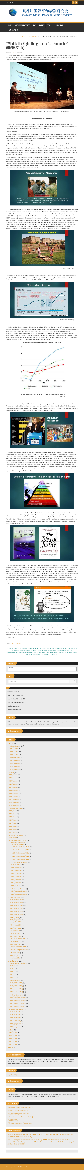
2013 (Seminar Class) (16, 914)
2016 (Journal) (13, 784)
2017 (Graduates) (16, 886)
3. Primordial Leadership (15, 835)
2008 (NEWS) (13, 1032)
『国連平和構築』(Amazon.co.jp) (18, 1120)
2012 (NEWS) (13, 1044)
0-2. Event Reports (14, 746)
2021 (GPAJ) (13, 832)
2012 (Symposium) (15, 1024)
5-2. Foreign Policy (14, 980)
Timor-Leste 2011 (16, 941)
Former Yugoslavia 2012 (18, 946)
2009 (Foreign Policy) (16, 986)
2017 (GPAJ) (13, 823)
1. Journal (11, 773)
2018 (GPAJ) (13, 826)
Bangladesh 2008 (16, 922)
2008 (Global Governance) (18, 997)
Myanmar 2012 (15, 953)
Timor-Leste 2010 (16, 933)
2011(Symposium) (15, 1021)
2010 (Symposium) (15, 1017)
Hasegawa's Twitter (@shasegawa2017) (20, 1107)
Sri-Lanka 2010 (15, 930)
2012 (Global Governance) (18, 1006)
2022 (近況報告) (14, 802)
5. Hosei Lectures (13, 961)
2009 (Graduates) (16, 864)
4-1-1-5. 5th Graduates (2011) (20, 853)
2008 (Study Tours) (15, 920)
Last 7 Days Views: (14, 695)
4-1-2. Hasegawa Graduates (18, 862)
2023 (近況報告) (14, 805)
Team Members (13, 30)
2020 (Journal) (13, 796)
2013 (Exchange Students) (19, 894)
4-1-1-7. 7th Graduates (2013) (20, 859)
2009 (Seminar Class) (16, 902)
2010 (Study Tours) (15, 928)
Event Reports (38, 25)
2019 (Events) (14, 754)
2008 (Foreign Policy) (16, 982)
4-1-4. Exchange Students (18, 889)
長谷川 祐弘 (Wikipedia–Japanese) (18, 1114)
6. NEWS (10, 1030)
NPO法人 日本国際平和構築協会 (18, 1111)
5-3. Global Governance (16, 995)
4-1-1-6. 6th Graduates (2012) (20, 856)
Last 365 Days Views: (15, 702)
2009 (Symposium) (15, 1014)
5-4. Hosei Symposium (16, 1009)
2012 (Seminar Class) (16, 911)
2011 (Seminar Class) (16, 908)
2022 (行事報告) (15, 763)
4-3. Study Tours (14, 918)
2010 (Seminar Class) (16, 905)
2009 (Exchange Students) (19, 891)
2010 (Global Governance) (18, 1000)
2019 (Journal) (13, 793)
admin (13, 52)
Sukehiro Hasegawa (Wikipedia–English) (20, 1117)
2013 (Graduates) (16, 876)
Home (23, 36)
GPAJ (48, 25)
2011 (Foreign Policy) (16, 989)
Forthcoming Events (22, 25)
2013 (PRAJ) (13, 811)
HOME (9, 25)
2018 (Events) (14, 751)
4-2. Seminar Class (14, 897)
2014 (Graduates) (16, 880)
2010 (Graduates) (16, 867)
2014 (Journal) (13, 778)
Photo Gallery (13, 837)
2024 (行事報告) (15, 769)
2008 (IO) (12, 965)
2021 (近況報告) (14, 799)
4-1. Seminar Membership (17, 842)
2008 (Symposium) (15, 1011)
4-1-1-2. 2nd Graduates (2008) (20, 847)
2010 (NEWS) (13, 1038)
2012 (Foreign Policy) (16, 992)
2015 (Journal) (13, 781)
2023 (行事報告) (15, 766)
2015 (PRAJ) (13, 817)
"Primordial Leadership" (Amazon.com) (20, 1123)
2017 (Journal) (32, 36)
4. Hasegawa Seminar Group (17, 840)
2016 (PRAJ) (13, 820)
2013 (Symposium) (15, 1027)
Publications (59, 25)
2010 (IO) (12, 971)
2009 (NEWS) (13, 1035)
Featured (10, 1047)
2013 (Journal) (13, 775)
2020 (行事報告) (15, 757)
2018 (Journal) (13, 790)
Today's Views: (13, 692)
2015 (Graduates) (16, 883)
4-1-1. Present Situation (17, 845)
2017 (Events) (14, 748)
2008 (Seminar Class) (16, 899)
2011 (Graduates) (16, 870)
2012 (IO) (12, 977)
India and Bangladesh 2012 (19, 950)
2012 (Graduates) (16, 873)
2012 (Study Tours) (15, 944)
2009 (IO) (12, 968)
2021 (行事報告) (15, 760)
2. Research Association (15, 808)
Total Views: (12, 706)
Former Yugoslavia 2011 (18, 938)
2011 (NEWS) (13, 1041)
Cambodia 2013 (15, 958)
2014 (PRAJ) (13, 814)
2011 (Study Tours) (15, 936)
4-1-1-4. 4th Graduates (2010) (20, 850)
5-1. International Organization (18, 963)
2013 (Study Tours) (15, 956)
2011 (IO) (12, 974)
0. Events (10, 744)
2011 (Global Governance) (18, 1003)
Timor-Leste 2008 (16, 925)
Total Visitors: (12, 709)
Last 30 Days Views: (14, 699)
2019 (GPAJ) (13, 829)
